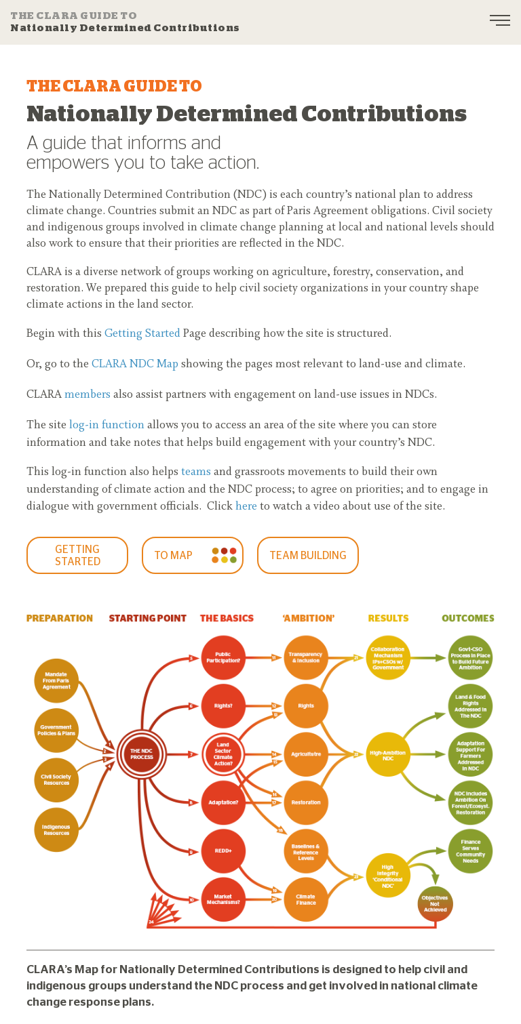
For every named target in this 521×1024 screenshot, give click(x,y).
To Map (173, 555)
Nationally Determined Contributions (125, 21)
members (87, 395)
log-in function (106, 425)
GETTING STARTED (77, 555)
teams (196, 472)
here (246, 507)
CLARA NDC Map (135, 365)
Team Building (308, 555)
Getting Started (142, 334)
